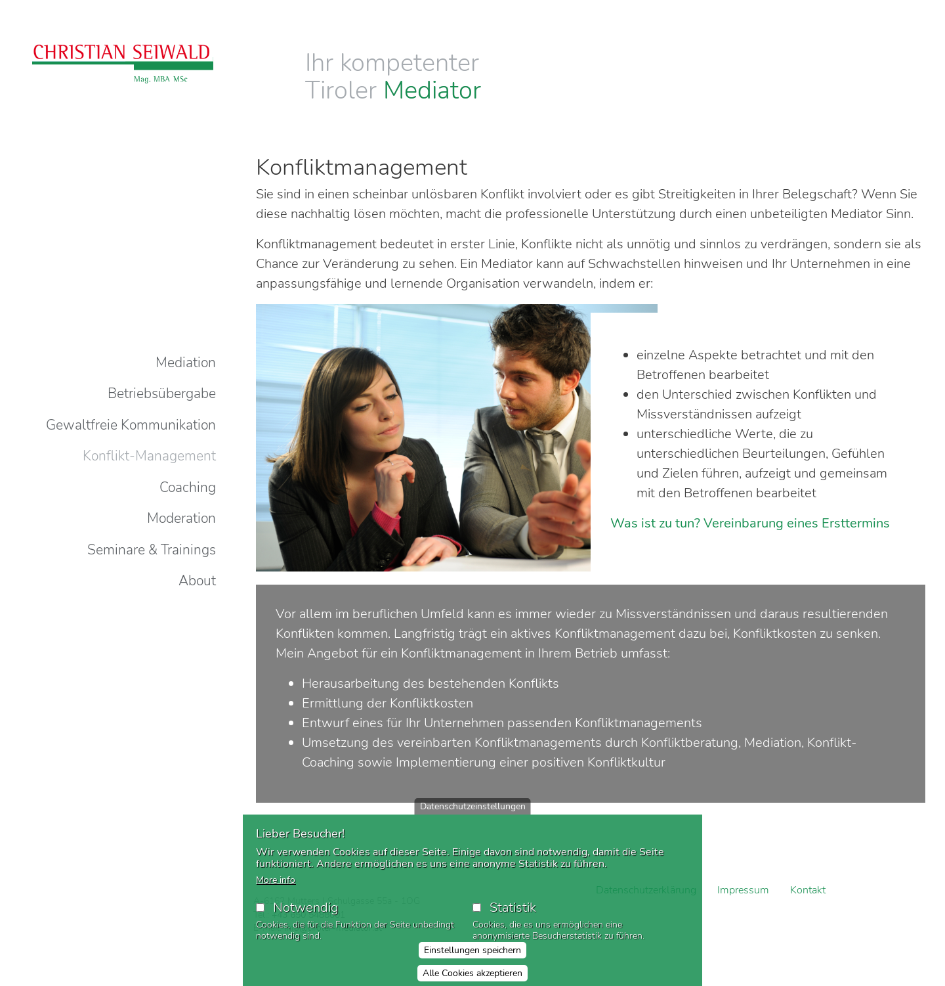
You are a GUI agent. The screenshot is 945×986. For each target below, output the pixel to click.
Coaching (187, 487)
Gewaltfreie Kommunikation (131, 425)
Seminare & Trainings (151, 550)
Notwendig (306, 914)
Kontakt (808, 890)
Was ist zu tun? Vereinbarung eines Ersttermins (750, 523)
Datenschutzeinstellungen (473, 813)
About (197, 580)
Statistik (513, 914)
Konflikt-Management (149, 456)
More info (275, 886)
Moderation (181, 518)
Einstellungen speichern (472, 957)
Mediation (186, 362)
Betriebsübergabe (162, 393)
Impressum (743, 890)
